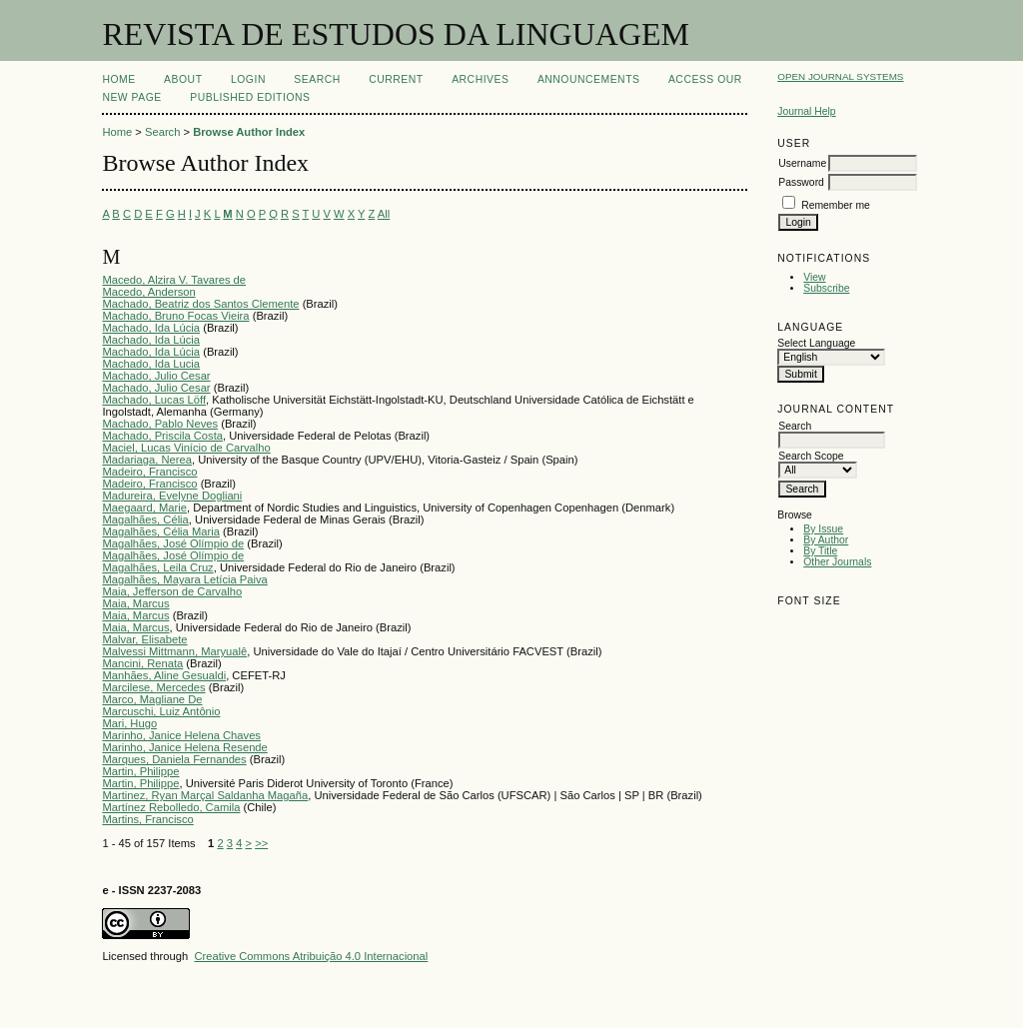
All (384, 214)
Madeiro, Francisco (149, 472)
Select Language (816, 343)
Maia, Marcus (135, 603)
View (814, 277)
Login (248, 79)
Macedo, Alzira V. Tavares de (174, 280)
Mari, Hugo (129, 723)
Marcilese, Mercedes (153, 687)
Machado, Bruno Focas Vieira (175, 316)
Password (801, 182)
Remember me (835, 205)
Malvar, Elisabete (144, 639)
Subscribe (826, 288)
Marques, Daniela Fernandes (174, 759)
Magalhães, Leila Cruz (157, 567)
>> (261, 843)
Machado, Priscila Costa (162, 436)
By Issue (823, 528)
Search (317, 79)
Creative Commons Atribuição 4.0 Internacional (311, 956)
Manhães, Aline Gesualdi (164, 675)
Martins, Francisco (147, 819)
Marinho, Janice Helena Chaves (181, 735)
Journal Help (806, 111)
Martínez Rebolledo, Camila (171, 807)
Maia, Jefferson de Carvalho (172, 591)
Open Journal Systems (840, 76)
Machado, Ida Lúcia (151, 328)
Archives (480, 79)
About (183, 79)
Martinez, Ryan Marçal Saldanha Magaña (205, 795)
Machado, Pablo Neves (160, 424)
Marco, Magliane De (152, 699)
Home (118, 79)
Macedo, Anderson (148, 292)
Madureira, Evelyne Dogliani (172, 496)
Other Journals (837, 561)
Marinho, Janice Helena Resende (184, 747)
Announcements (588, 79)
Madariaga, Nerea (147, 460)
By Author (825, 539)
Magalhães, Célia (145, 519)
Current (396, 79)
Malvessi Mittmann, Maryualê (174, 651)
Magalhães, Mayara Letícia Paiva (184, 579)
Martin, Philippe (140, 771)
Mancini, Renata (142, 663)
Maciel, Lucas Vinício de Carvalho (186, 448)
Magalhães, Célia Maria (161, 531)
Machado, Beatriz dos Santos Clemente (200, 304)
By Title (820, 550)
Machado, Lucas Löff (154, 400)
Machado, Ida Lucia (151, 364)
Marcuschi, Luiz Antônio (161, 711)
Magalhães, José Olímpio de (173, 543)
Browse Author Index (249, 132)
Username (802, 163)
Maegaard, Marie (144, 508)
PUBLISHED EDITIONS (250, 97)
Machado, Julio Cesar (156, 376)
